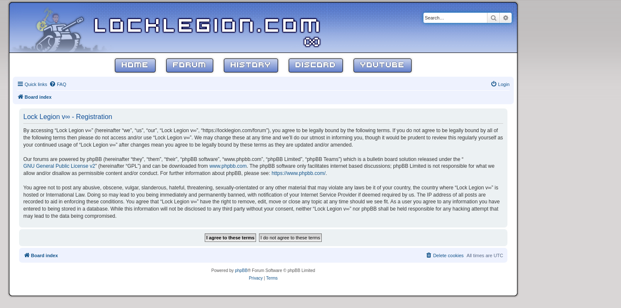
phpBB (241, 270)
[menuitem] (57, 84)
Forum (189, 65)
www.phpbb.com (228, 166)
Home (135, 65)
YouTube (382, 65)
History (251, 65)
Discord (315, 65)
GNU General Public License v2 (59, 166)
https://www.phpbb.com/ (299, 173)
